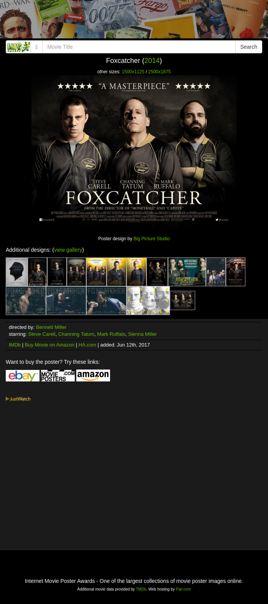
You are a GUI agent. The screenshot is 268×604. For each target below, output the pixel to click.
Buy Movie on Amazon (49, 345)
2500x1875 (159, 71)
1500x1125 (133, 71)
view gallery (68, 250)
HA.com (87, 345)
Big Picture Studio (151, 238)
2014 (151, 60)
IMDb (15, 345)
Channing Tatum (76, 334)
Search (248, 47)
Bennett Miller (51, 327)
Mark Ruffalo (111, 334)
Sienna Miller (142, 334)
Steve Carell (42, 334)
